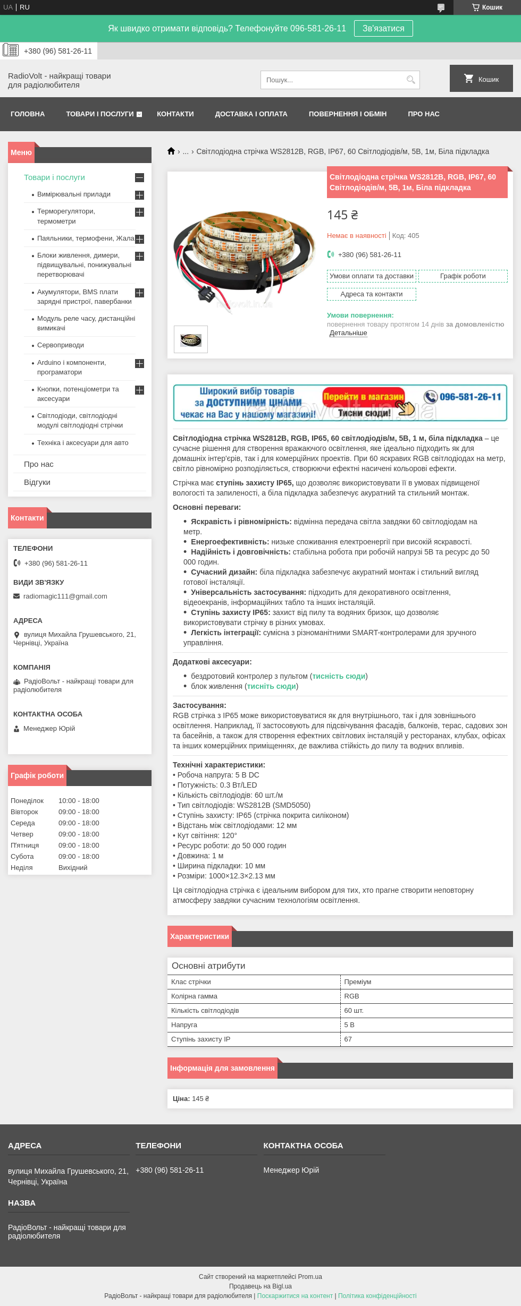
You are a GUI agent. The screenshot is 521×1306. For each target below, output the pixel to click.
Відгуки (37, 481)
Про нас (424, 114)
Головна (28, 114)
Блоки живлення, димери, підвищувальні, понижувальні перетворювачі (84, 264)
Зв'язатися (384, 28)
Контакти (175, 114)
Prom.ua (310, 1277)
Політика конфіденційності (377, 1296)
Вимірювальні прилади (74, 194)
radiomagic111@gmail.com (65, 596)
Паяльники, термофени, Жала (86, 238)
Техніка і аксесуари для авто (83, 443)
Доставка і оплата (251, 114)
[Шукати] (410, 80)
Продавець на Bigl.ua (260, 1286)
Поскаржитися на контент (295, 1296)
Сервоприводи (60, 345)
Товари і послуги (99, 114)
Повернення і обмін (348, 114)
